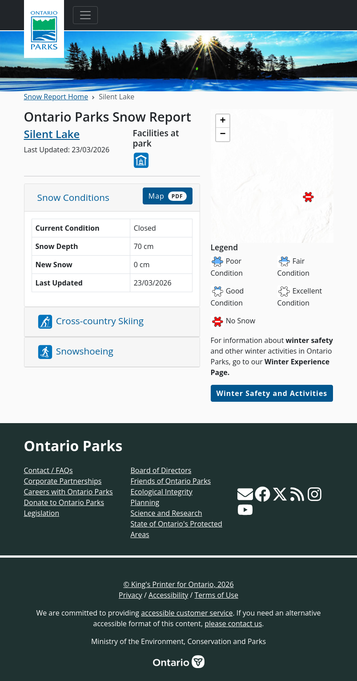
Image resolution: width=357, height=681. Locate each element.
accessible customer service (187, 613)
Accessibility (168, 595)
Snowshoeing (75, 352)
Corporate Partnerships (63, 481)
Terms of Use (216, 595)
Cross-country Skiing (91, 321)
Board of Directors (161, 470)
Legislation (42, 513)
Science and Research (166, 513)
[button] (308, 197)
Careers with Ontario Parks (68, 492)
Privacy (130, 595)
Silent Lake (52, 133)
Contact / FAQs (48, 470)
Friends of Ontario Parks (171, 481)
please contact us (233, 623)
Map (167, 196)
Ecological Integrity (162, 492)
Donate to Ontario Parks (64, 502)
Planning (145, 502)
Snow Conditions (73, 197)
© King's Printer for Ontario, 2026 (178, 584)
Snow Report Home (56, 97)
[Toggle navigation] (85, 15)
